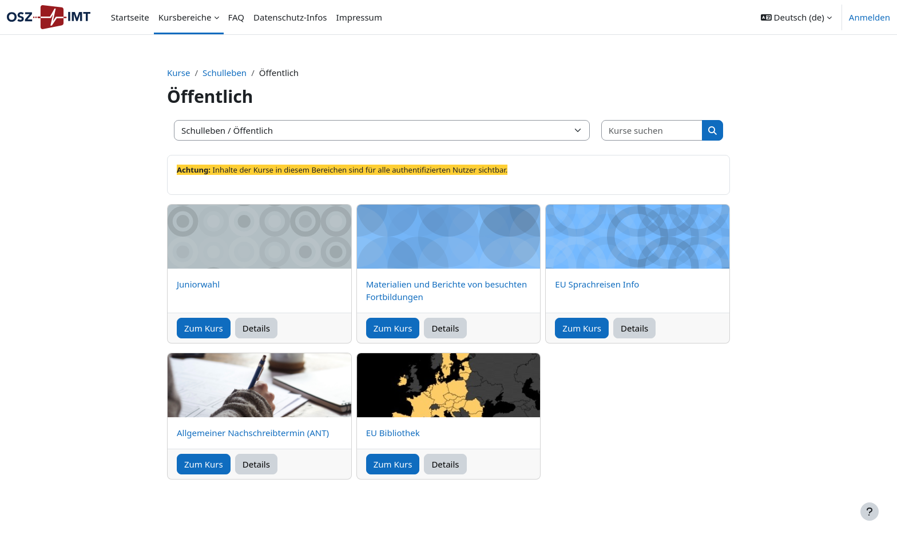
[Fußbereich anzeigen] (869, 511)
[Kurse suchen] (652, 130)
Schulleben (225, 72)
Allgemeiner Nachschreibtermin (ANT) (253, 432)
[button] (796, 17)
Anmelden (869, 17)
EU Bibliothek (393, 432)
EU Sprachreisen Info (597, 284)
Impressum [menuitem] (359, 17)
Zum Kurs (203, 328)
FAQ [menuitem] (236, 17)
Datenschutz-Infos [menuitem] (290, 17)
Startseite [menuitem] (130, 17)
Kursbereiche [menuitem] (185, 17)
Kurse (178, 72)
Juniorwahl (198, 284)
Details (256, 328)
